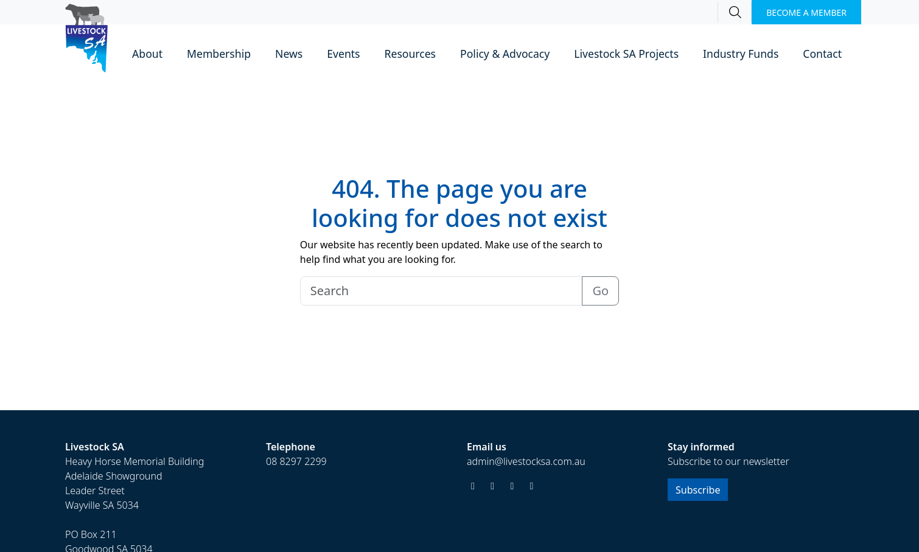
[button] (147, 54)
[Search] (734, 12)
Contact (822, 53)
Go (600, 290)
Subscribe (698, 490)
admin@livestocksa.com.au (526, 461)
